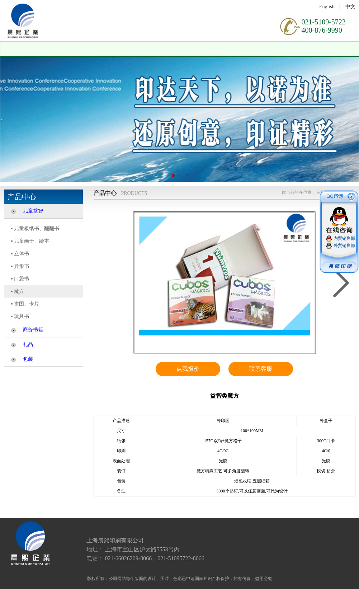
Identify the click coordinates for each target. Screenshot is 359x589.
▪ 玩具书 (20, 316)
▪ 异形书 (20, 266)
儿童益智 (33, 211)
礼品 (28, 344)
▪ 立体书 (20, 253)
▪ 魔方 (17, 291)
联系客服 (260, 369)
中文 (350, 6)
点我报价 (187, 369)
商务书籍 (33, 329)
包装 (28, 359)
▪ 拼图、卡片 (25, 304)
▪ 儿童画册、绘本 (30, 241)
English (327, 6)
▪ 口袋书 (20, 278)
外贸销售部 (344, 245)
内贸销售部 (344, 238)
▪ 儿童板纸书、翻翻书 (35, 228)
